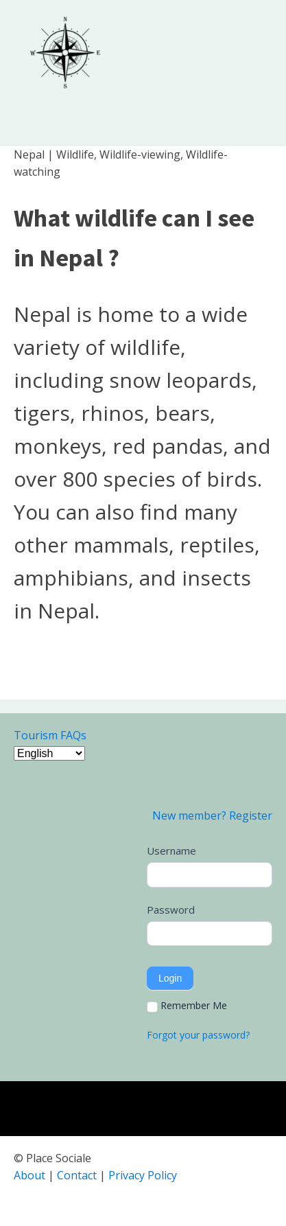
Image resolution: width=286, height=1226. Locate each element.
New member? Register (212, 815)
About (29, 1175)
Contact (77, 1175)
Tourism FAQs (50, 735)
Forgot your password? (198, 1034)
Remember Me (187, 1005)
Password (171, 909)
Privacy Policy (142, 1175)
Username (171, 850)
